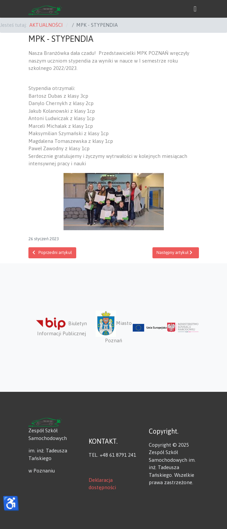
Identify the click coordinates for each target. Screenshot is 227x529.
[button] (195, 8)
